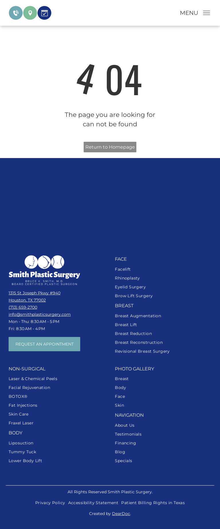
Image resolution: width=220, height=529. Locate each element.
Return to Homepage (110, 147)
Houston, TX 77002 (27, 300)
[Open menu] (206, 12)
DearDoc (121, 513)
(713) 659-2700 (23, 307)
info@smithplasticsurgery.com (40, 314)
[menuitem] (163, 269)
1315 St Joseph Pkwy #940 (34, 293)
